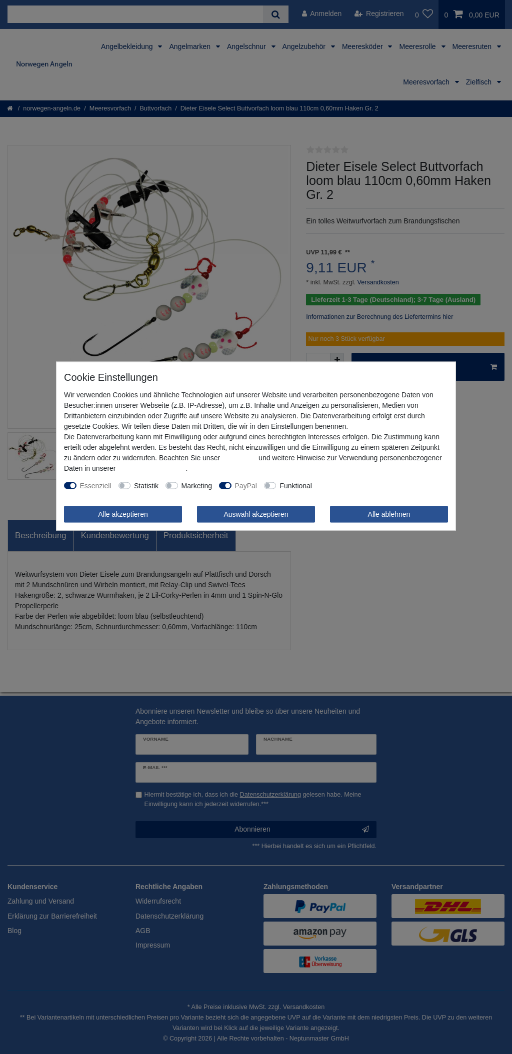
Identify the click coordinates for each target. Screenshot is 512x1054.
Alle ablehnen (389, 514)
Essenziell (96, 485)
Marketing (197, 485)
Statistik (146, 485)
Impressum (239, 457)
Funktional (296, 485)
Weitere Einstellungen (353, 485)
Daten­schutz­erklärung (152, 468)
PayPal (246, 485)
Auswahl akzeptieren (256, 514)
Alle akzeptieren (123, 514)
